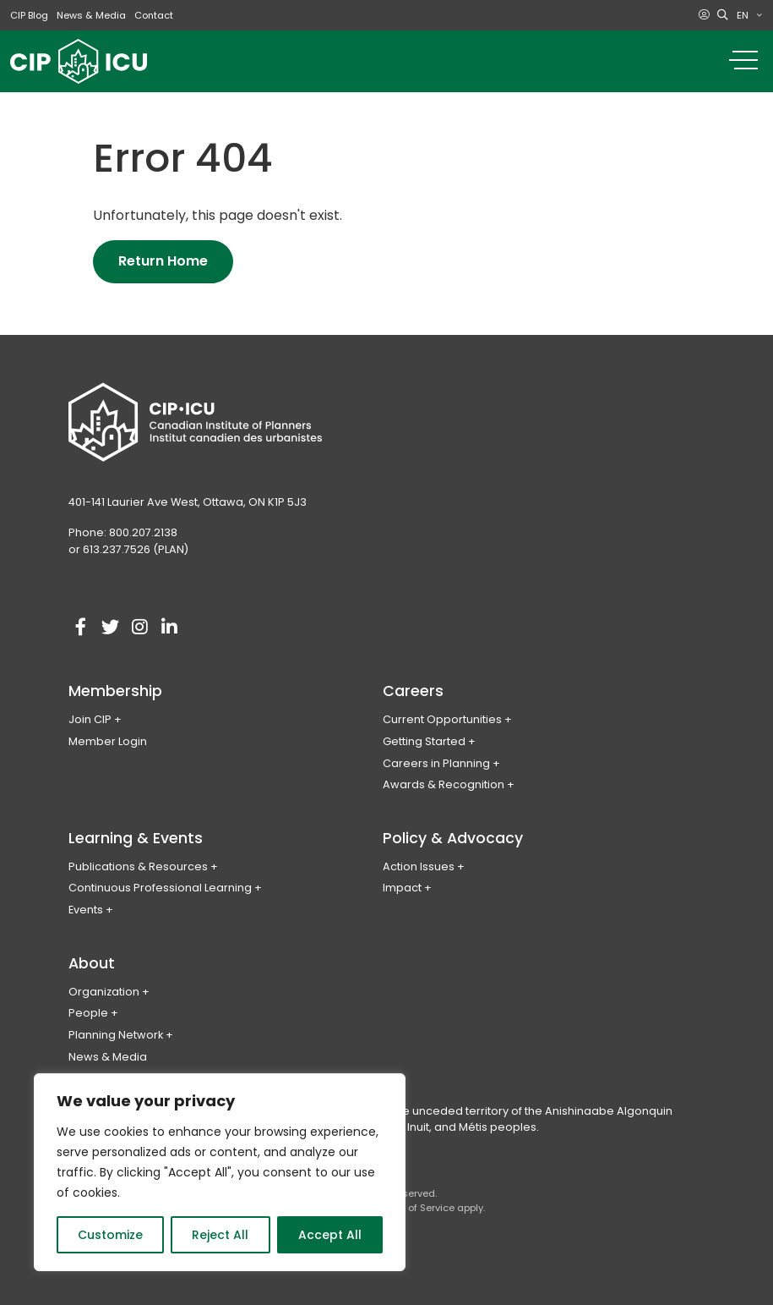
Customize (110, 1234)
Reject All (220, 1234)
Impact (402, 887)
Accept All (330, 1234)
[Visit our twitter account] (110, 627)
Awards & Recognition (443, 784)
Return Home (163, 261)
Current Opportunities (442, 719)
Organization (103, 991)
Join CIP (90, 719)
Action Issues (419, 866)
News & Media (91, 15)
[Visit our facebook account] (81, 627)
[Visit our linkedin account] (169, 627)
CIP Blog (29, 15)
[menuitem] (749, 15)
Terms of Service (415, 1208)
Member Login (107, 741)
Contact (153, 15)
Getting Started (424, 741)
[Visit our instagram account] (140, 627)
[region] (220, 1172)
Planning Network (115, 1035)
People (88, 1013)
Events (85, 909)
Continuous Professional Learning (160, 887)
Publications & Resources (138, 866)
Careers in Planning (436, 763)
